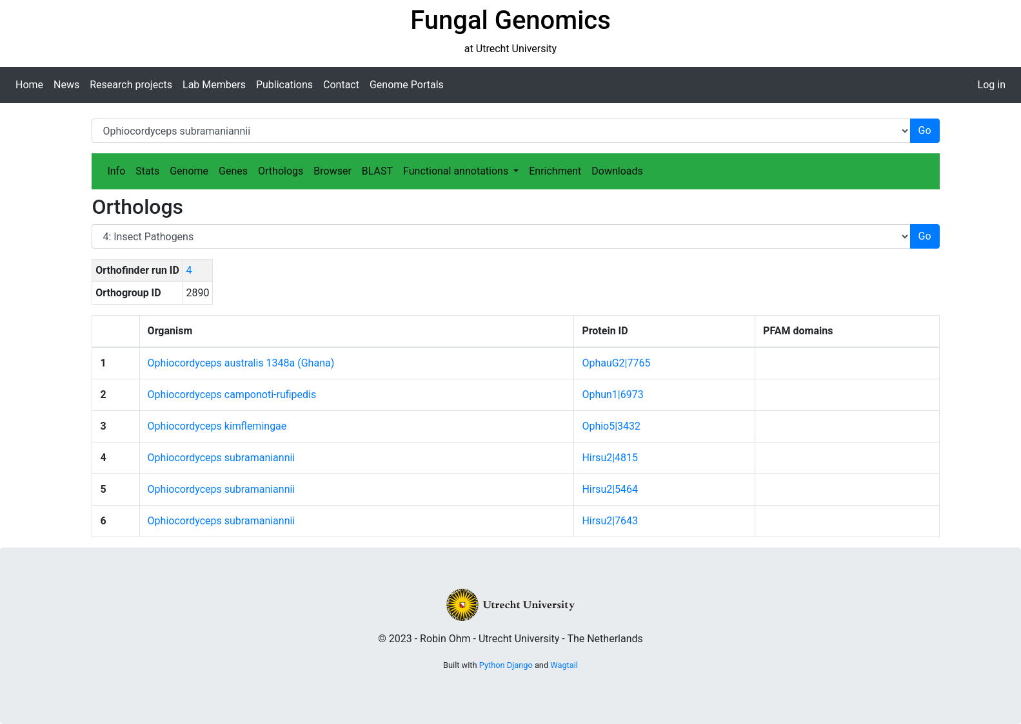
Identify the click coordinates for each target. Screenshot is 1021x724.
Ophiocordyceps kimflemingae (217, 426)
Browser (332, 171)
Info (116, 171)
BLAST (377, 171)
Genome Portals (407, 85)
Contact (341, 85)
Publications (284, 85)
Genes (233, 171)
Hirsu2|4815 (610, 458)
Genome (189, 171)
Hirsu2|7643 (610, 521)
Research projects (131, 85)
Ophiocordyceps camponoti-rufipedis (232, 394)
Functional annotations (457, 171)
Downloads (616, 171)
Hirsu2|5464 (610, 489)
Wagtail (564, 665)
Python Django (506, 665)
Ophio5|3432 (611, 426)
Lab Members (214, 85)
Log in (992, 85)
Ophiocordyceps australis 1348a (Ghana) (241, 363)
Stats (147, 171)
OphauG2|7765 (616, 363)
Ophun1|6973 (612, 394)
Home (29, 85)
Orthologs (280, 171)
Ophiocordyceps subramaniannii (221, 458)
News (66, 85)
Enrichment (555, 171)
